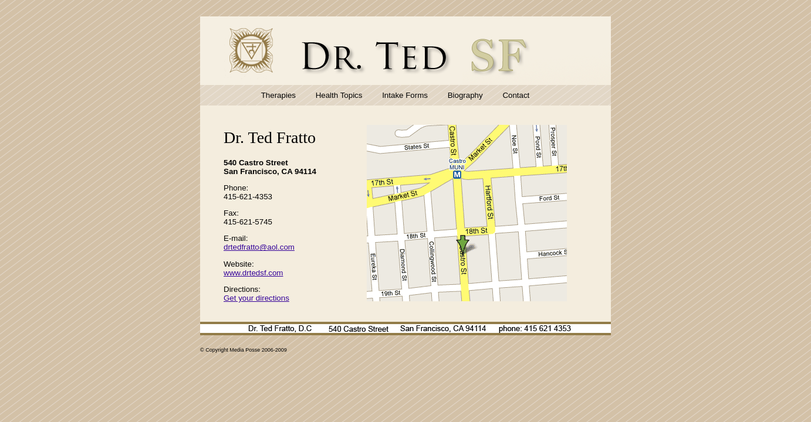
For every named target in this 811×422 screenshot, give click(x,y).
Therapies (278, 95)
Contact (515, 95)
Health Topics (339, 95)
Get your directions (256, 298)
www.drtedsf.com (253, 272)
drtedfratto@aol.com (259, 247)
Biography (465, 95)
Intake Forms (405, 95)
